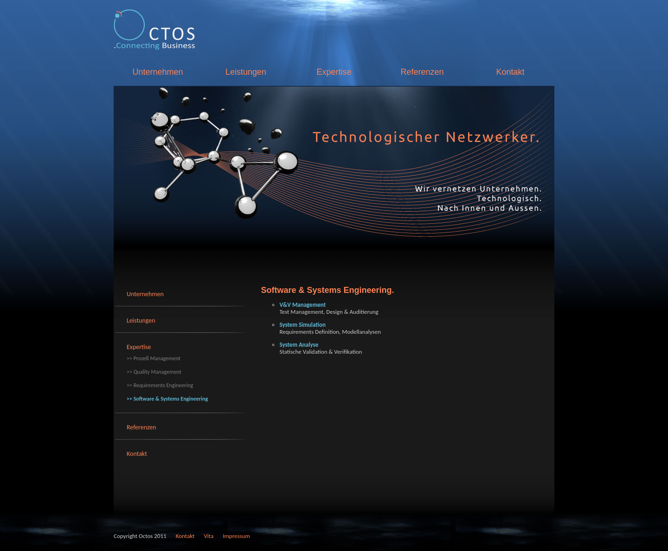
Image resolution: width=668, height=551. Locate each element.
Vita (208, 535)
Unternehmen (157, 72)
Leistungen (245, 72)
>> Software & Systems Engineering (167, 398)
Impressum (236, 535)
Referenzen (421, 72)
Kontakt (510, 72)
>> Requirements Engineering (160, 385)
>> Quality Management (154, 372)
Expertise (333, 72)
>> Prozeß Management (153, 358)
